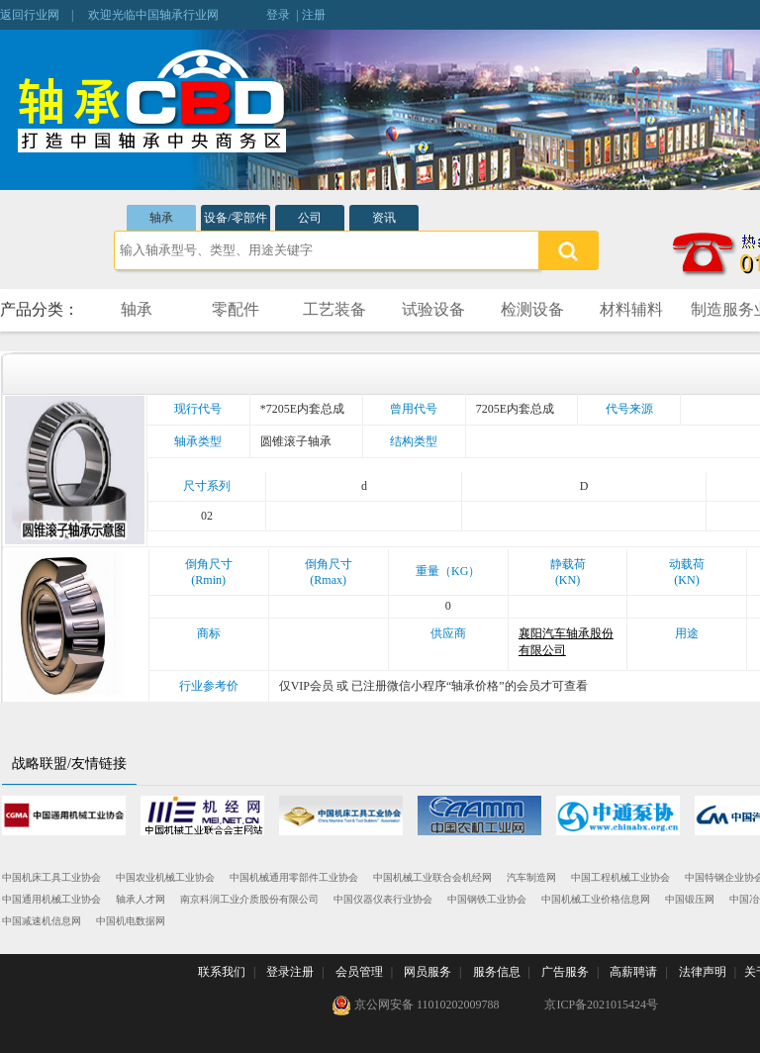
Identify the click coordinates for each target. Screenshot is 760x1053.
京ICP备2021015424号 (601, 1004)
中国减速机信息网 (41, 920)
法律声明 (702, 972)
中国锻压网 (689, 899)
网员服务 (427, 972)
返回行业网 (29, 15)
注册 (314, 15)
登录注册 (290, 972)
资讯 (384, 218)
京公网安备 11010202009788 (416, 1005)
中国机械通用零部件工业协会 (294, 877)
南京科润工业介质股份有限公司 (249, 899)
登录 (278, 15)
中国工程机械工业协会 (620, 877)
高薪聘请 (633, 972)
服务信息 (497, 972)
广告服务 (565, 972)
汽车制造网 (531, 877)
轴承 (161, 218)
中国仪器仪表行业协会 (382, 899)
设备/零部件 (235, 218)
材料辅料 (631, 309)
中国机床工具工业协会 (51, 877)
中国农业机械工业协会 (165, 877)
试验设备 (433, 309)
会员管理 (359, 972)
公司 (310, 218)
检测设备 (532, 309)
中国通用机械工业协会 (51, 899)
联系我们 (221, 972)
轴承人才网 (140, 899)
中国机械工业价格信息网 (595, 899)
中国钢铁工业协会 (486, 899)
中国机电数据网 (130, 920)
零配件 (235, 309)
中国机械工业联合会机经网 (432, 877)
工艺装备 (334, 309)
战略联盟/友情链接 (69, 763)
